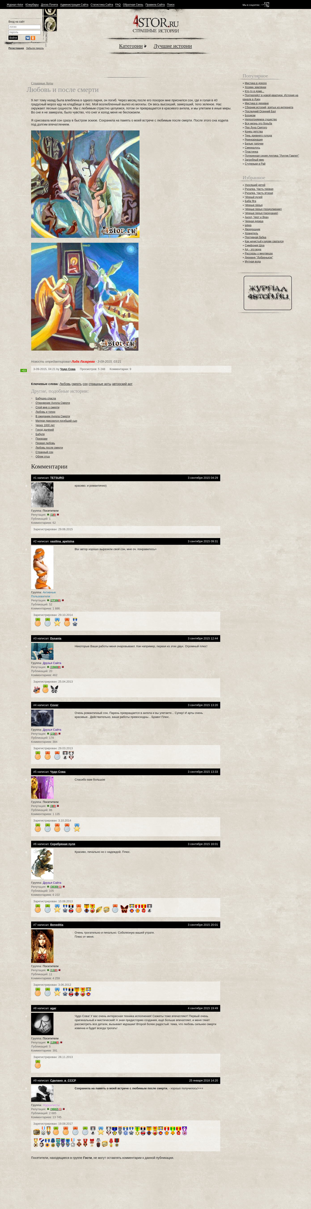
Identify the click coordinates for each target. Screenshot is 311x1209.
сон (85, 384)
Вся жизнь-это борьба (258, 123)
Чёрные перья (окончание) (261, 213)
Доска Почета (49, 4)
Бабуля (40, 434)
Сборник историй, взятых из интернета (269, 107)
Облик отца (43, 456)
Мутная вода (253, 261)
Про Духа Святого (256, 127)
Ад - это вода (253, 249)
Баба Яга (250, 201)
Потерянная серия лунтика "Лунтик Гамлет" (272, 155)
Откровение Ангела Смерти (53, 402)
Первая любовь (45, 443)
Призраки (41, 438)
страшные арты (100, 384)
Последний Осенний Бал (260, 111)
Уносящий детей (255, 185)
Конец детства (254, 131)
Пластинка (251, 151)
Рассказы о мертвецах (259, 253)
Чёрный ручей (253, 197)
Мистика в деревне (257, 103)
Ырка (248, 225)
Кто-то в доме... (254, 91)
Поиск (170, 4)
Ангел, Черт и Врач (257, 217)
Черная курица (254, 221)
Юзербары (32, 4)
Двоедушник (252, 229)
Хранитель (251, 233)
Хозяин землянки (255, 87)
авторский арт (122, 384)
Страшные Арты (42, 83)
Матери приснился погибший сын (56, 420)
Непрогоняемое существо (261, 119)
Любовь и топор (45, 411)
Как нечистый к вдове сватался (264, 241)
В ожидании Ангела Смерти (53, 416)
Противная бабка (255, 237)
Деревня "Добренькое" (259, 257)
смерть (77, 384)
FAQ (118, 4)
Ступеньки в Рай (255, 163)
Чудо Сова (67, 369)
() (53, 514)
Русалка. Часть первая (259, 189)
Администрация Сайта (74, 4)
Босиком (250, 115)
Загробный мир (254, 159)
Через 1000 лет (45, 425)
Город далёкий (45, 429)
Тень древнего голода (258, 135)
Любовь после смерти (49, 447)
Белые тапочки (254, 143)
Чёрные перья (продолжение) (263, 209)
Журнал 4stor (15, 4)
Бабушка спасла (46, 398)
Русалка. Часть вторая (259, 193)
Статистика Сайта (102, 4)
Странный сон (44, 452)
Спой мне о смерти (47, 407)
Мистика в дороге (256, 83)
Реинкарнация (254, 139)
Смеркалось (252, 147)
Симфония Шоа (254, 245)
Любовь (65, 384)
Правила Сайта (155, 4)
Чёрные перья (253, 205)
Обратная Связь (133, 4)
